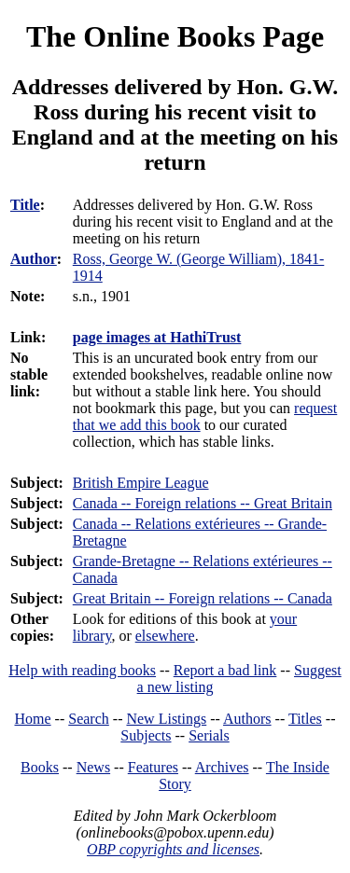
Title (25, 205)
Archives (222, 767)
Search (88, 719)
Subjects (145, 735)
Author (33, 259)
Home (33, 719)
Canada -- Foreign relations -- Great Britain (202, 503)
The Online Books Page (175, 36)
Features (153, 767)
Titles (305, 719)
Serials (209, 735)
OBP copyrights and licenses (173, 849)
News (93, 767)
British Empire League (141, 483)
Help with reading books (82, 670)
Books (40, 767)
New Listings (166, 719)
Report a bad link (225, 670)
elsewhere (165, 636)
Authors (247, 719)
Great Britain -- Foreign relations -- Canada (202, 598)
